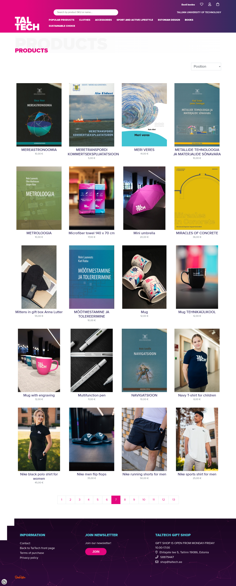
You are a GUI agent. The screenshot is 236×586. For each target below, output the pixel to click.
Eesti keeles (188, 4)
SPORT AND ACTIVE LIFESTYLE (135, 20)
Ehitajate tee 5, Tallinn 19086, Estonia (184, 552)
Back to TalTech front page (37, 548)
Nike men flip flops (91, 474)
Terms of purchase (32, 553)
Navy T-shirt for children (197, 395)
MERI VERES (144, 150)
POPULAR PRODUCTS (61, 20)
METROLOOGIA (39, 233)
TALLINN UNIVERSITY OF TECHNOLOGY (199, 12)
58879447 (167, 557)
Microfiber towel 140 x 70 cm (92, 233)
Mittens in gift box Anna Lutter (39, 312)
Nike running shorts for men (144, 474)
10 (143, 499)
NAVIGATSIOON (144, 395)
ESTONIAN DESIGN (169, 20)
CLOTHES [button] (84, 20)
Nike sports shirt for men (197, 474)
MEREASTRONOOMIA (39, 150)
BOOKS (189, 20)
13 (173, 499)
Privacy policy (29, 557)
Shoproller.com (20, 577)
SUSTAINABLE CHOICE (62, 26)
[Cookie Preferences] (4, 581)
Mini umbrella (144, 233)
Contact (25, 543)
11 (154, 499)
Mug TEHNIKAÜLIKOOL (197, 312)
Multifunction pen (92, 395)
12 (163, 499)
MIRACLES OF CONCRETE (197, 233)
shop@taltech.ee (171, 562)
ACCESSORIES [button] (103, 20)
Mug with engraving (39, 395)
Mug (144, 312)
